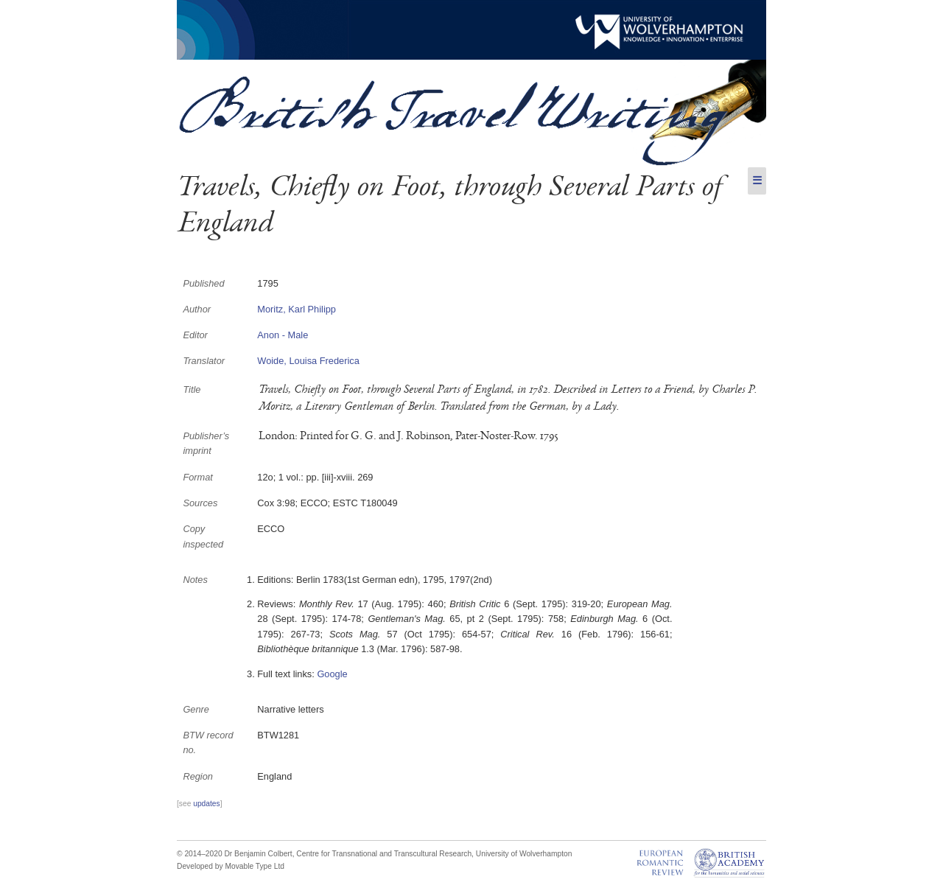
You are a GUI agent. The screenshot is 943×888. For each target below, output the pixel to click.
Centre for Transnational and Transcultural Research (384, 854)
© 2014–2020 (199, 854)
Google (332, 673)
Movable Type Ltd (254, 866)
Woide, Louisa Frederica (308, 360)
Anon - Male (282, 334)
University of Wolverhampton (524, 854)
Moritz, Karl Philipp (296, 309)
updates (206, 804)
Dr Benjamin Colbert (258, 854)
